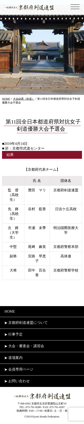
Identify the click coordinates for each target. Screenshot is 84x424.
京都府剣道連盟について (26, 323)
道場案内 (13, 358)
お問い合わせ (17, 381)
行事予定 (13, 334)
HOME (9, 311)
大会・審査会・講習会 (24, 346)
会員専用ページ (18, 369)
